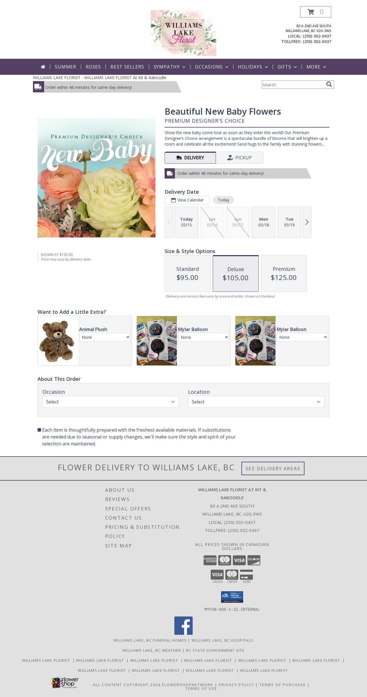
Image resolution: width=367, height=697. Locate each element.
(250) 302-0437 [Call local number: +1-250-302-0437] (317, 36)
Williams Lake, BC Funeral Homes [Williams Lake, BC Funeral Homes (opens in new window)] (150, 640)
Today (223, 200)
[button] (315, 11)
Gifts (288, 67)
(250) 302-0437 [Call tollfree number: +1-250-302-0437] (317, 41)
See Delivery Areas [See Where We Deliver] (273, 468)
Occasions (212, 67)
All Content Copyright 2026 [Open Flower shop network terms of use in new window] (127, 684)
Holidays (253, 67)
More (317, 67)
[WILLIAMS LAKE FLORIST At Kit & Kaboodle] (183, 32)
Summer (65, 67)
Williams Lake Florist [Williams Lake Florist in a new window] (47, 660)
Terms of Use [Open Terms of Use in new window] (201, 688)
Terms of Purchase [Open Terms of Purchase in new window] (282, 684)
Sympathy (170, 67)
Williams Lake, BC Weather (151, 650)
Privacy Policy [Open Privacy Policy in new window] (236, 684)
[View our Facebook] (183, 633)
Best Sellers (127, 67)
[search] (329, 84)
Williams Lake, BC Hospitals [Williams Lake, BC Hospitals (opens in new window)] (222, 640)
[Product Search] (292, 85)
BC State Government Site (215, 650)
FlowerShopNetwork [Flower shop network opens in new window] (187, 684)
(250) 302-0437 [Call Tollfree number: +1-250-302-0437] (243, 530)
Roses (93, 67)
